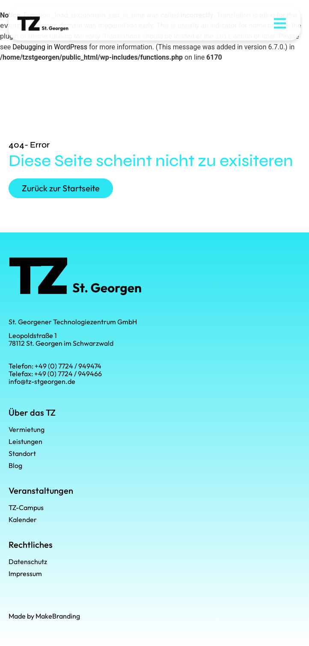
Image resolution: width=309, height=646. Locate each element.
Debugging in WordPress (49, 47)
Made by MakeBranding (44, 616)
